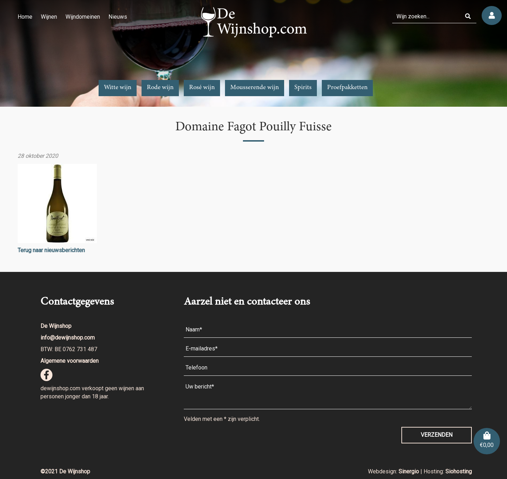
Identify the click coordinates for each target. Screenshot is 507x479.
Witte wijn (117, 88)
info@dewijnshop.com (67, 337)
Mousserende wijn (254, 88)
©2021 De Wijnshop (65, 471)
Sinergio (409, 471)
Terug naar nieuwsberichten (51, 250)
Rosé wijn (202, 88)
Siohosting (458, 471)
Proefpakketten (347, 88)
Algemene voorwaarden (69, 360)
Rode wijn (160, 88)
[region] (253, 53)
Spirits (303, 88)
